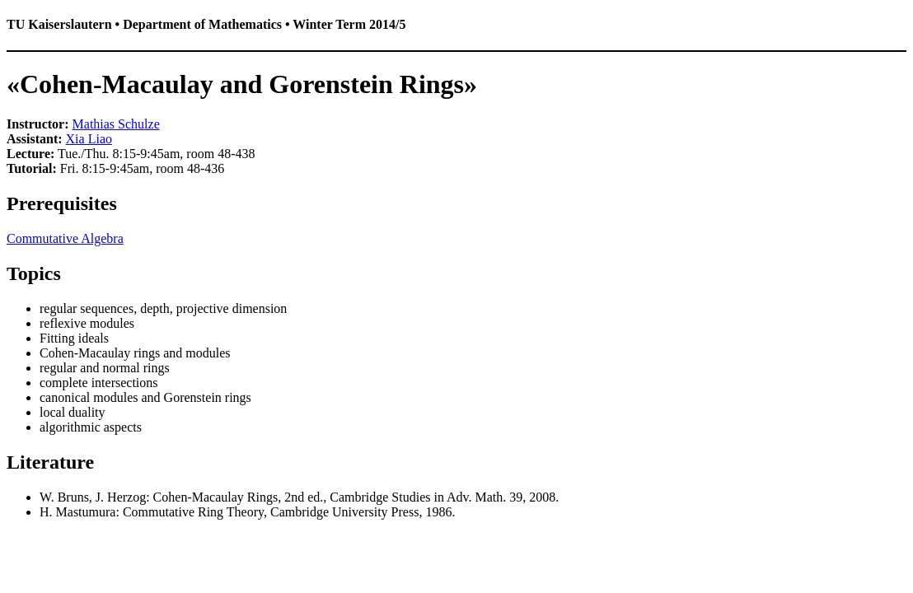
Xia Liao (89, 139)
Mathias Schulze (116, 124)
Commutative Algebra (65, 238)
